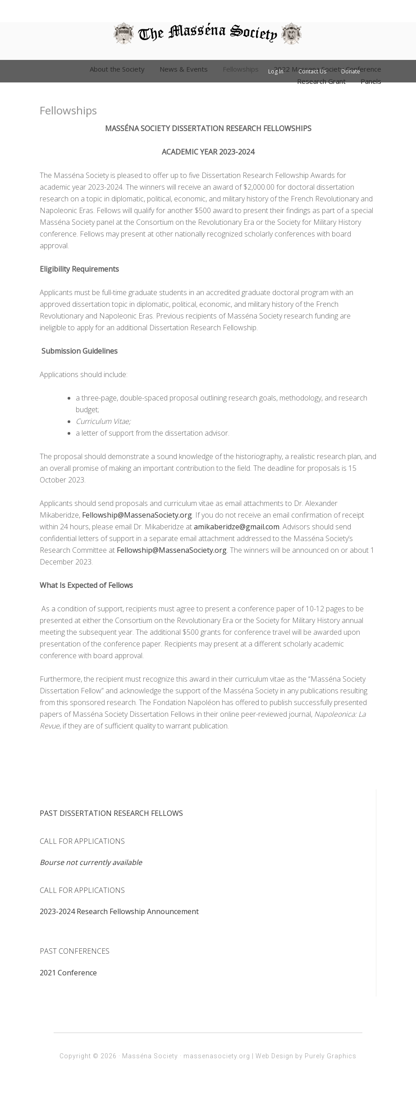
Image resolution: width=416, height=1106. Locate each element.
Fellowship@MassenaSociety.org (137, 515)
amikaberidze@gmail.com (236, 527)
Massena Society (208, 33)
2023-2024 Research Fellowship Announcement (119, 911)
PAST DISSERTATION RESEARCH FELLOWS (111, 813)
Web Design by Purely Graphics (306, 1056)
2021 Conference (68, 973)
